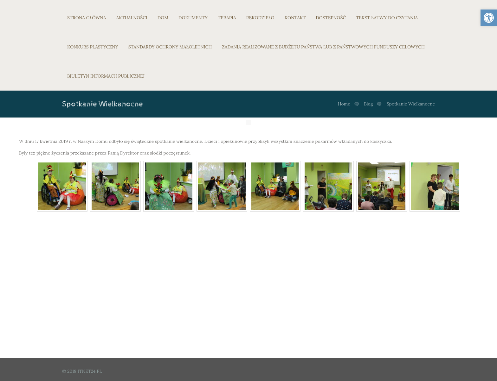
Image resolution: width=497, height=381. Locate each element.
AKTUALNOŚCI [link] (131, 18)
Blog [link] (368, 104)
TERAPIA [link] (227, 18)
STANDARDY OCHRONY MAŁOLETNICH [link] (170, 47)
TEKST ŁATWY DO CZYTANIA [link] (387, 18)
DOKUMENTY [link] (193, 18)
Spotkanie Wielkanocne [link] (411, 104)
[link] (489, 18)
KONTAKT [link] (295, 18)
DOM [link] (163, 18)
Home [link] (344, 104)
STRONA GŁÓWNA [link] (86, 18)
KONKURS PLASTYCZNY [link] (92, 47)
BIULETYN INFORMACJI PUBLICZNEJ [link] (106, 76)
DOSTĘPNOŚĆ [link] (331, 18)
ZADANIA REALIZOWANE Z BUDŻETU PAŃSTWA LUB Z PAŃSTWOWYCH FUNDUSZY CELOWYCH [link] (323, 47)
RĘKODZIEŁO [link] (260, 18)
